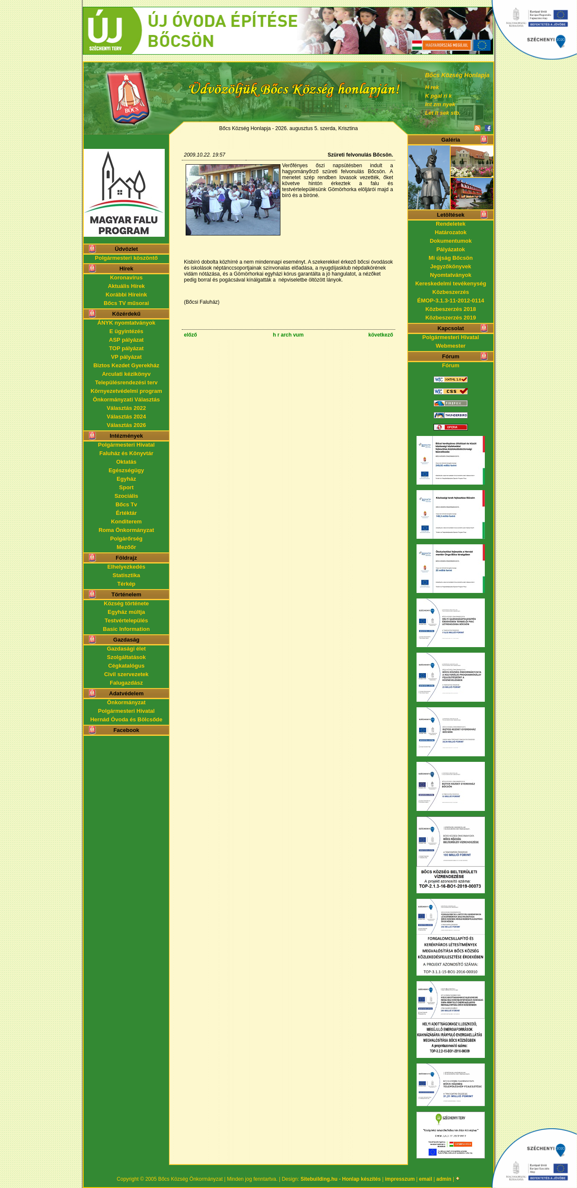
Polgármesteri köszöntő (126, 258)
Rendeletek (450, 224)
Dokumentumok (451, 241)
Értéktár (126, 513)
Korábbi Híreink (126, 294)
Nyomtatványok (451, 275)
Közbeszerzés (450, 292)
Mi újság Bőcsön (450, 258)
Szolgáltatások (126, 657)
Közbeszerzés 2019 (450, 317)
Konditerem (126, 521)
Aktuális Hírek (126, 286)
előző (190, 335)
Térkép (126, 584)
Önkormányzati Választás (126, 399)
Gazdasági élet (126, 648)
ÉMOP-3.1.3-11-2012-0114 (450, 300)
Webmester (451, 346)
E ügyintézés (126, 331)
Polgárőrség (126, 538)
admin (443, 1179)
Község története (126, 603)
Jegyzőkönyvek (450, 266)
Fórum (450, 365)
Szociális (126, 496)
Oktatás (126, 462)
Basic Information (126, 629)
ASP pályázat (126, 340)
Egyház (126, 479)
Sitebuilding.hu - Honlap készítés (340, 1179)
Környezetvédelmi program (126, 391)
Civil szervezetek (126, 674)
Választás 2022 (126, 408)
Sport (126, 487)
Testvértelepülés (126, 620)
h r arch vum (288, 335)
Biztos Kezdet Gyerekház (126, 365)
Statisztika (126, 575)
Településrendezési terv (126, 382)
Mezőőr (126, 547)
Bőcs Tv (126, 504)
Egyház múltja (126, 612)
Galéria (450, 140)
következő (380, 335)
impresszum (400, 1179)
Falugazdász (126, 683)
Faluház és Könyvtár (126, 453)
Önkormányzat (126, 702)
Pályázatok (450, 249)
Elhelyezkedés (127, 567)
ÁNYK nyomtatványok (126, 323)
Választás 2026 (126, 425)
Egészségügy (126, 470)
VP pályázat (126, 357)
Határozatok (450, 232)
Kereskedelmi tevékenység (450, 283)
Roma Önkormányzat (126, 530)
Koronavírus (126, 277)
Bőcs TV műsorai (126, 303)
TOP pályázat (126, 348)
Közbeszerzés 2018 (450, 309)
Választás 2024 (126, 416)
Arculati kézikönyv (126, 374)
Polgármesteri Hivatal (126, 445)
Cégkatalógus (126, 665)
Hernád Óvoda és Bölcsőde (126, 719)
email (425, 1179)
